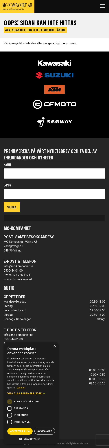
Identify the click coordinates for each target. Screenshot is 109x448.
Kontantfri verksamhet (18, 279)
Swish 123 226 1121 (17, 275)
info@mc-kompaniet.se (18, 266)
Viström (84, 443)
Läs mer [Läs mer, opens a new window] (21, 387)
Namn (7, 165)
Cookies (60, 443)
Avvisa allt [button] (44, 431)
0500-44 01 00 (13, 270)
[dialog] (31, 393)
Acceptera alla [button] (20, 431)
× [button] (54, 346)
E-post (8, 185)
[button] (31, 393)
